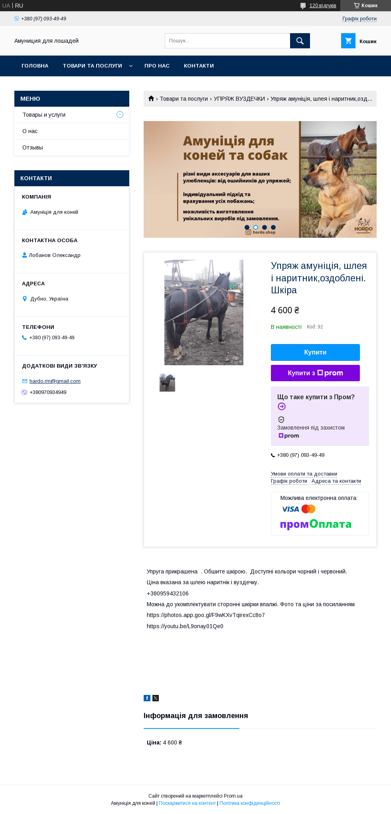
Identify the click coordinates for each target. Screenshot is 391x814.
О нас (30, 131)
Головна (35, 66)
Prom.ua (233, 796)
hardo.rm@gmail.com (55, 381)
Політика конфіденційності (249, 803)
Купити (315, 352)
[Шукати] (300, 40)
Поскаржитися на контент (187, 803)
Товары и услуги (43, 114)
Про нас (157, 66)
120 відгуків (323, 5)
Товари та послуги (92, 66)
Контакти (199, 66)
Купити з (315, 373)
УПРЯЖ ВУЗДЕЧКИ (239, 99)
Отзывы (32, 147)
